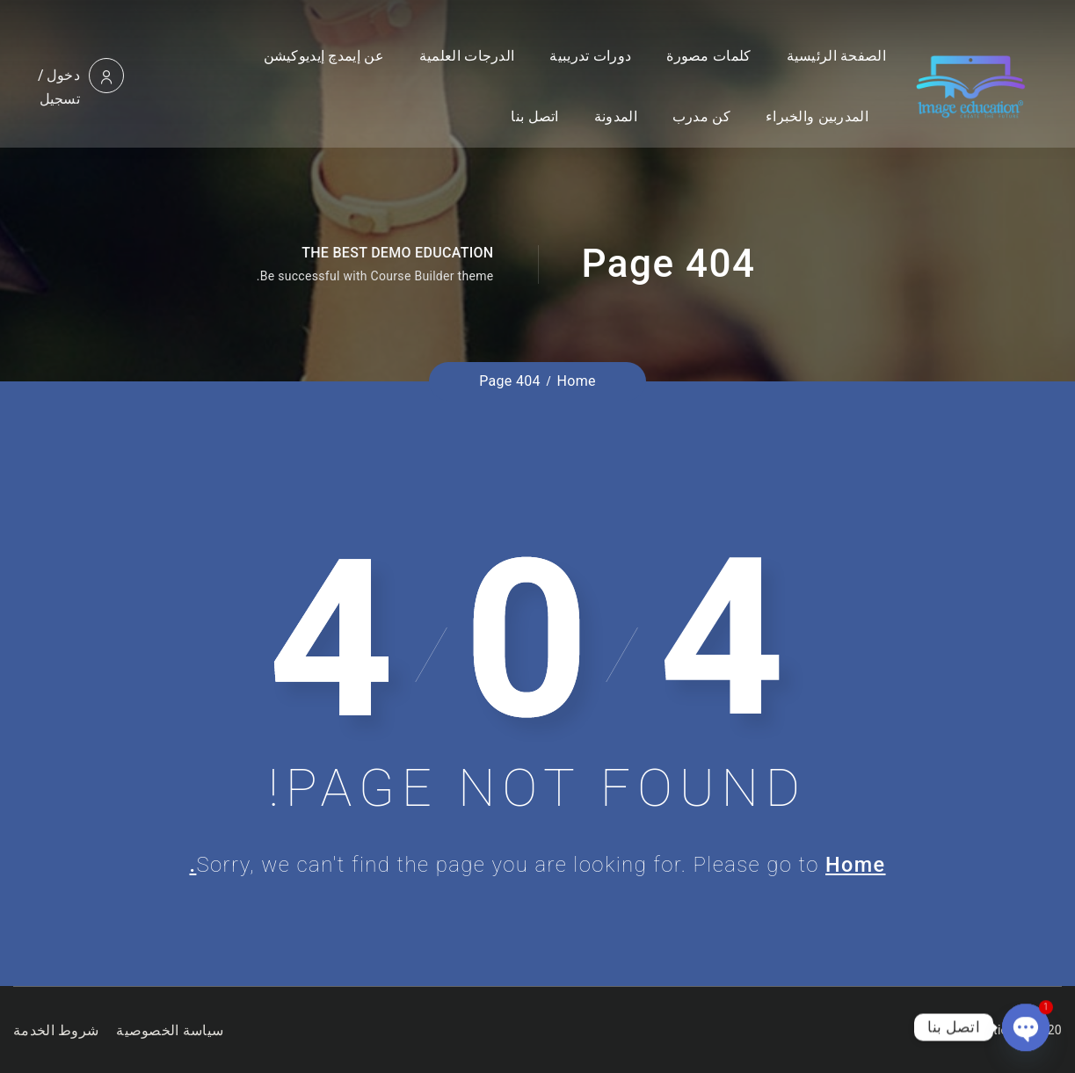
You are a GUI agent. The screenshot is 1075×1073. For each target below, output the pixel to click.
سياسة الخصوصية (169, 1030)
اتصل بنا (534, 116)
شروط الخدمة (55, 1030)
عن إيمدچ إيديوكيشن (324, 55)
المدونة (615, 116)
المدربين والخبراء (817, 116)
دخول (63, 75)
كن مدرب (701, 116)
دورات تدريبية (590, 55)
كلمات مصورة (708, 55)
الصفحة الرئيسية (836, 55)
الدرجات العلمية (466, 55)
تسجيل (60, 99)
